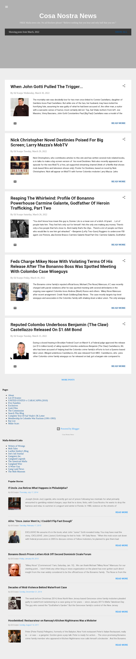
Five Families (14, 403)
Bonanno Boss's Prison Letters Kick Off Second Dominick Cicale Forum (49, 554)
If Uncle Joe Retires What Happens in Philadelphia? (38, 487)
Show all (121, 32)
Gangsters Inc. (14, 456)
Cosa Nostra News (68, 15)
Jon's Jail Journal (16, 453)
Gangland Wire (15, 464)
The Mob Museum (16, 471)
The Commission (16, 410)
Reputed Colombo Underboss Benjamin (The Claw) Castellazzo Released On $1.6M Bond (59, 327)
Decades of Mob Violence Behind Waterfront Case (37, 587)
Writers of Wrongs (16, 446)
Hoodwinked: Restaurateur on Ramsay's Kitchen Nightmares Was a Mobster (52, 620)
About (11, 395)
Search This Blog (16, 413)
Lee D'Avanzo (14, 398)
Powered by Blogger (68, 429)
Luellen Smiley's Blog (18, 451)
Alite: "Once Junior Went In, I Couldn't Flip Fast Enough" (40, 521)
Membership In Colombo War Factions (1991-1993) (32, 418)
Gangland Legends (16, 459)
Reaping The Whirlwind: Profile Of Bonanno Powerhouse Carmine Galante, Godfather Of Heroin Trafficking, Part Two (60, 203)
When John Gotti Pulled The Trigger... (47, 86)
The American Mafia (17, 461)
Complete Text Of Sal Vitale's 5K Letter (26, 416)
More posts (68, 380)
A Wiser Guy (14, 466)
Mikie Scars (13, 423)
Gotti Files (13, 408)
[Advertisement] (68, 58)
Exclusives (13, 405)
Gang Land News (16, 469)
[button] (124, 86)
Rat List (11, 421)
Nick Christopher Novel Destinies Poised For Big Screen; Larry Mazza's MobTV (57, 142)
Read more (118, 123)
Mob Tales (13, 448)
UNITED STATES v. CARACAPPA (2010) (28, 400)
